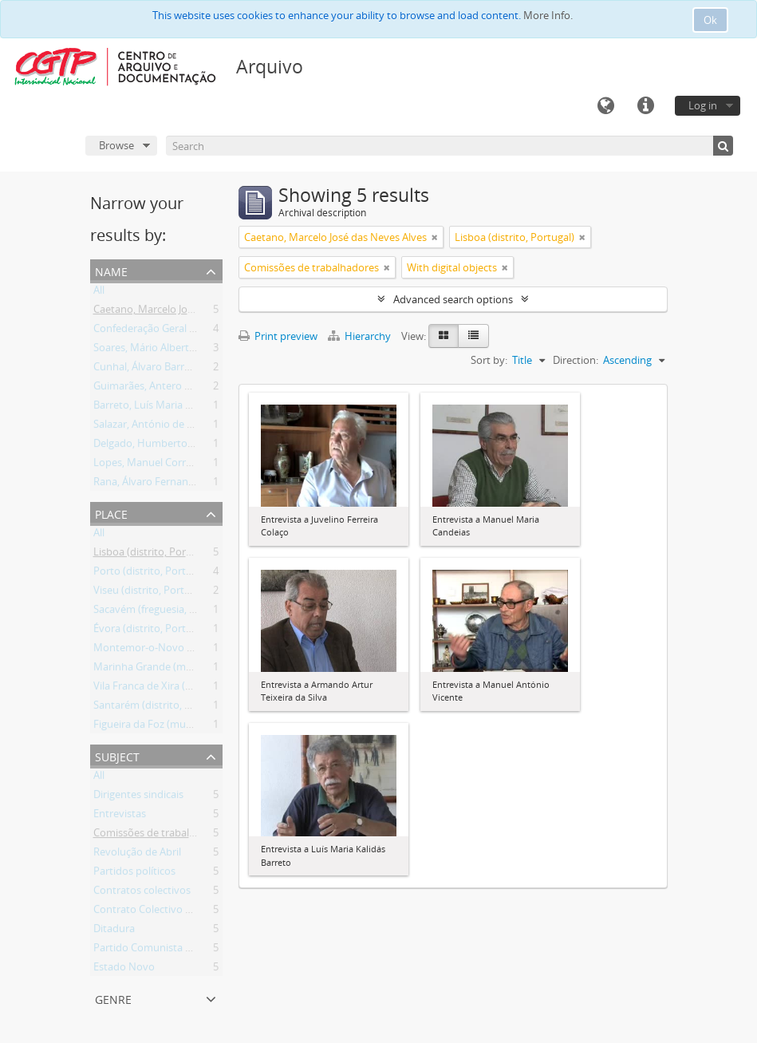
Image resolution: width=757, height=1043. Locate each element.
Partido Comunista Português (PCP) (177, 950)
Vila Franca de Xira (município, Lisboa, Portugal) (205, 689)
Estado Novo (124, 969)
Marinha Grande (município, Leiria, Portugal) (197, 669)
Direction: (575, 360)
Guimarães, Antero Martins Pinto (171, 388)
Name (111, 270)
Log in (702, 105)
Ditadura (114, 931)
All (98, 293)
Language (605, 106)
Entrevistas (119, 816)
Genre (113, 998)
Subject (117, 755)
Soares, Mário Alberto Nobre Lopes (176, 350)
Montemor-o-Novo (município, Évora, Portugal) (205, 650)
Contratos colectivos (142, 893)
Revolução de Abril (137, 854)
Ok (710, 20)
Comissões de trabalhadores (160, 835)
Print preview (278, 336)
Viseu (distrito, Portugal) (150, 593)
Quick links (645, 106)
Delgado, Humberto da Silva (159, 446)
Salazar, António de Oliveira (158, 427)
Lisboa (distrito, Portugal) (153, 554)
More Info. (548, 15)
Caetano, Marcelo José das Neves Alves (184, 312)
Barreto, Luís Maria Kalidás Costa (170, 408)
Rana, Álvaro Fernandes (149, 484)
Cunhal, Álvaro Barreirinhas (157, 369)
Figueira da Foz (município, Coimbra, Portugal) (202, 727)
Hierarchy (360, 336)
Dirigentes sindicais (138, 797)
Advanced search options (453, 299)
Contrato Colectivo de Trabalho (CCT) (181, 912)
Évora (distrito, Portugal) (151, 631)
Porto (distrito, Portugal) (151, 574)
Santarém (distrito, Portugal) (160, 708)
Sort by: (489, 360)
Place (111, 512)
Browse (116, 145)
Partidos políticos (134, 874)
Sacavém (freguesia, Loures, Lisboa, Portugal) (199, 612)
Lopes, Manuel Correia (146, 465)
